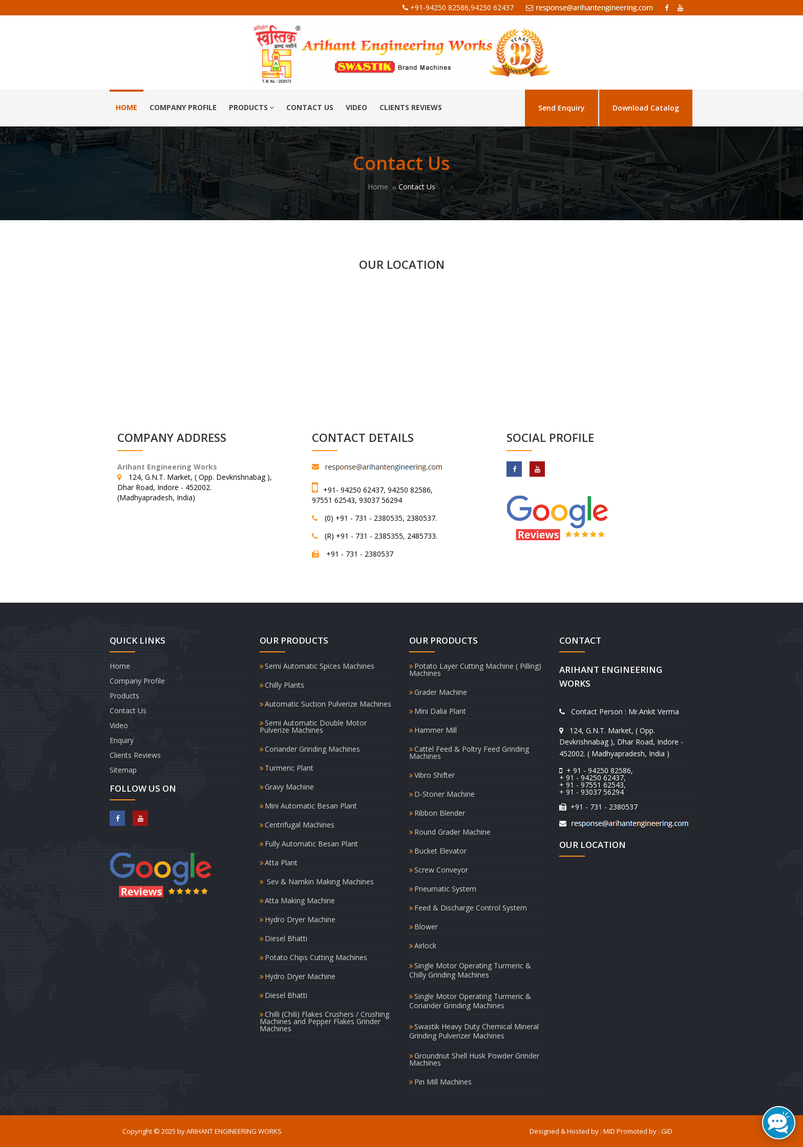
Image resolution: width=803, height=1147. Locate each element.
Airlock (425, 945)
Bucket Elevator (440, 851)
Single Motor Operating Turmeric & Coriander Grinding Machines (470, 1000)
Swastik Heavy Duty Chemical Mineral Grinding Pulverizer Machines (474, 1031)
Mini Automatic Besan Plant (311, 806)
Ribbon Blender (439, 813)
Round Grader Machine (452, 832)
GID (666, 1131)
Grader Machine (440, 692)
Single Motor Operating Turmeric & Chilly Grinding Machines (470, 970)
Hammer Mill (435, 730)
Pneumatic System (445, 889)
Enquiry (122, 740)
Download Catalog (645, 108)
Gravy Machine (289, 787)
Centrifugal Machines (299, 825)
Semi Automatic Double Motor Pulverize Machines (313, 726)
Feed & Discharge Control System (470, 907)
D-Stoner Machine (444, 794)
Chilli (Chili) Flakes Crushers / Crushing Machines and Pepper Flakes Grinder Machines (324, 1021)
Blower (426, 926)
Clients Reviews (410, 107)
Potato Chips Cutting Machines (316, 957)
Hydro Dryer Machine (300, 919)
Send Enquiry (561, 108)
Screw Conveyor (441, 870)
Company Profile (183, 107)
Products (251, 107)
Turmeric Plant (289, 768)
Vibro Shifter (434, 775)
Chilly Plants (284, 685)
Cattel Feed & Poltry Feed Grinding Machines (469, 752)
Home (126, 107)
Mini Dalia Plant (440, 711)
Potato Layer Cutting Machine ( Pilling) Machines (475, 669)
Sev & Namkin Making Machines (319, 881)
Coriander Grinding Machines (312, 749)
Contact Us (309, 107)
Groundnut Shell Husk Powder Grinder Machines (474, 1059)
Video (356, 107)
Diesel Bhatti (286, 938)
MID (609, 1131)
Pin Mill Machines (443, 1082)
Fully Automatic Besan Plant (311, 843)
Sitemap (123, 770)
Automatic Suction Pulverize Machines (328, 704)
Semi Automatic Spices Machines (319, 666)
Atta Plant (281, 862)
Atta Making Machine (300, 900)
